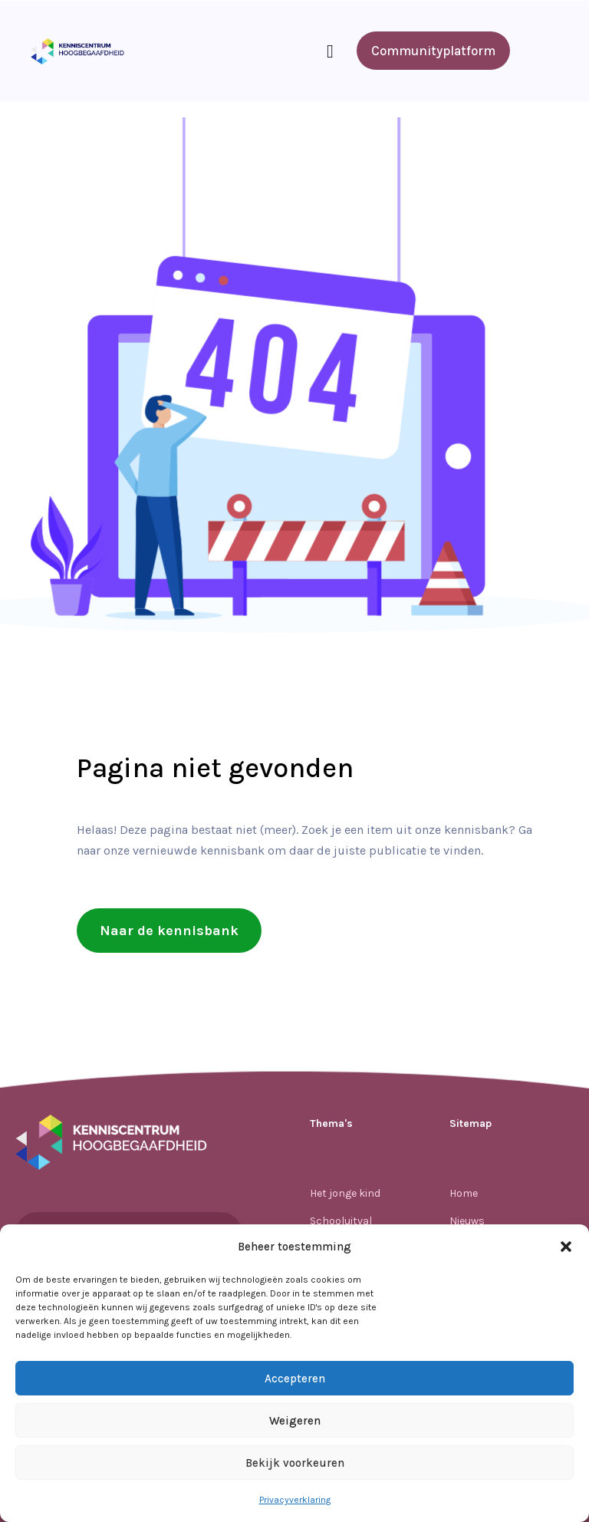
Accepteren (295, 1378)
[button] (566, 1246)
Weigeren (295, 1421)
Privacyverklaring (295, 1499)
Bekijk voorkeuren (294, 1463)
